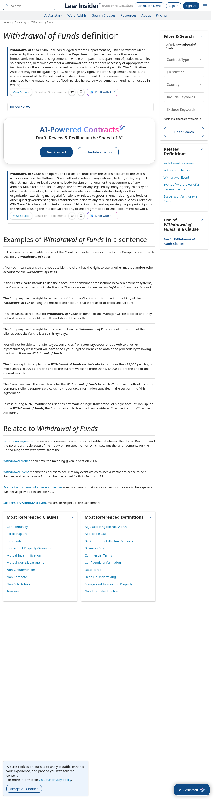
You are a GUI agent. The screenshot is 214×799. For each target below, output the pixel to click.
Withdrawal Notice (16, 461)
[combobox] (29, 6)
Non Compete (17, 577)
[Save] (72, 92)
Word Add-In (77, 15)
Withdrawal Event (16, 472)
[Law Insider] (98, 5)
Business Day (94, 548)
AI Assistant (53, 15)
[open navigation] (205, 6)
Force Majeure (17, 534)
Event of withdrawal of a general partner (32, 487)
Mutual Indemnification (24, 555)
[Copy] (81, 92)
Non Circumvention (21, 570)
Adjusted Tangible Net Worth (106, 526)
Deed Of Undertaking (100, 577)
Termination (15, 591)
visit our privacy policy (55, 780)
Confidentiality (17, 526)
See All (179, 241)
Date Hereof (93, 570)
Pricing (161, 15)
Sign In (173, 6)
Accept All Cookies (24, 789)
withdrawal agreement (19, 441)
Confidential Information (103, 562)
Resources (128, 15)
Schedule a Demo (150, 6)
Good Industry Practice (101, 591)
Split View (20, 107)
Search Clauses (103, 15)
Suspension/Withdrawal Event (25, 503)
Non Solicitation (18, 584)
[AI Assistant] (192, 790)
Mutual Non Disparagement (27, 562)
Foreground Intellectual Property (109, 584)
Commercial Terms (98, 555)
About (146, 15)
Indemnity (14, 541)
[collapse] (200, 59)
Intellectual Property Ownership (30, 548)
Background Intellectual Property (109, 541)
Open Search (184, 132)
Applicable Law (95, 534)
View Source (21, 92)
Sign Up (191, 6)
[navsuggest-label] (29, 6)
